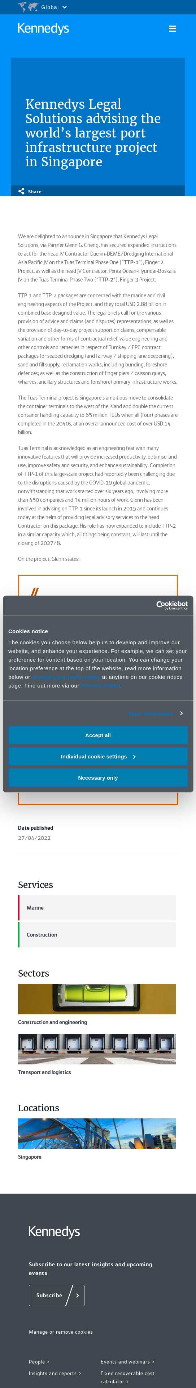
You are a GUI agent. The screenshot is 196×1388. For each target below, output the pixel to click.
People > (39, 1362)
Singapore (97, 1139)
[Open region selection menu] (42, 7)
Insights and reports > (55, 1373)
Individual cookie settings (98, 756)
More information (151, 713)
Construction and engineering (97, 1005)
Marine (31, 907)
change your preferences (66, 677)
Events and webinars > (128, 1362)
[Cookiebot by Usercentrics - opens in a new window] (156, 605)
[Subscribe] (56, 1295)
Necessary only (98, 777)
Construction (37, 934)
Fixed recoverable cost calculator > (128, 1377)
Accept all (98, 735)
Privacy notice (101, 685)
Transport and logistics (97, 1055)
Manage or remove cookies (61, 1332)
